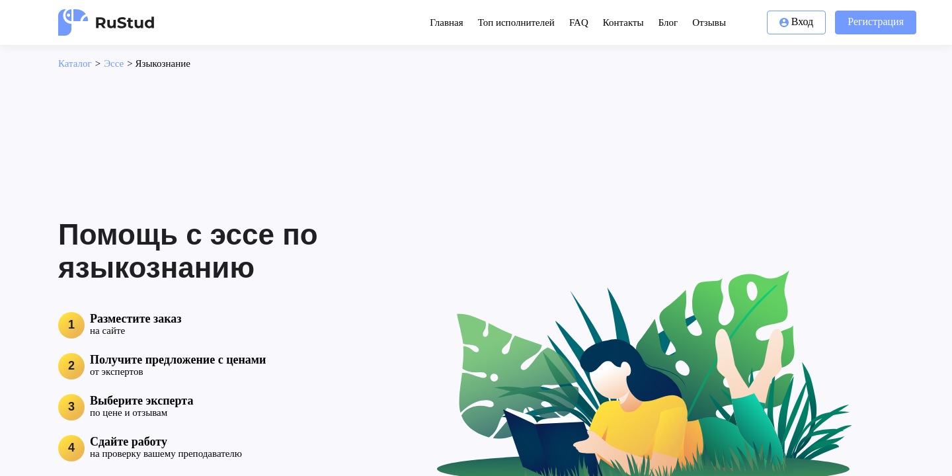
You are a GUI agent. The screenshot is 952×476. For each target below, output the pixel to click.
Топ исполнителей (516, 22)
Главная (446, 22)
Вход (796, 21)
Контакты (623, 22)
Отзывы (709, 22)
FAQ (578, 22)
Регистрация (876, 21)
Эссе (114, 63)
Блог (668, 22)
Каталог (75, 63)
